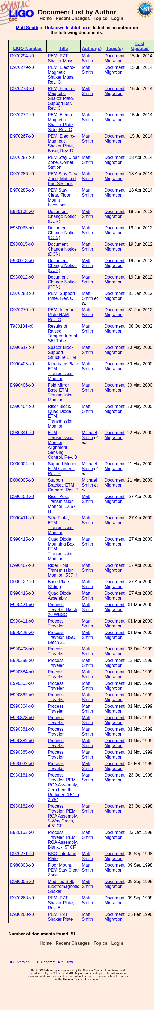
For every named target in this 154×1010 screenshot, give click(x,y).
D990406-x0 (22, 385)
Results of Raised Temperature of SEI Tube (62, 333)
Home (46, 18)
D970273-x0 (22, 88)
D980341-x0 (22, 432)
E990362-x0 (22, 694)
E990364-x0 (22, 706)
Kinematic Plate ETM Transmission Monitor (63, 371)
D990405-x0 (22, 364)
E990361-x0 (22, 729)
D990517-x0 (22, 347)
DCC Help (65, 962)
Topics (100, 18)
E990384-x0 (22, 672)
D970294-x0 (22, 56)
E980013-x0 (22, 260)
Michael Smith (89, 435)
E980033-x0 (22, 228)
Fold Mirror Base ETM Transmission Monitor (61, 392)
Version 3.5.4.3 (29, 962)
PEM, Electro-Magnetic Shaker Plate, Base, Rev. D (61, 143)
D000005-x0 (22, 480)
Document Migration (115, 58)
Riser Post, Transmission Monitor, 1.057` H (62, 504)
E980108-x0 (22, 211)
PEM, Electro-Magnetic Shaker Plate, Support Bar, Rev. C (61, 98)
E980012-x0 (22, 277)
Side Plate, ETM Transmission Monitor (61, 525)
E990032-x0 (22, 763)
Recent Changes (73, 18)
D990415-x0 (22, 539)
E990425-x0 (22, 632)
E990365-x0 (22, 752)
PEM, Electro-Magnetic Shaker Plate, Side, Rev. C (61, 122)
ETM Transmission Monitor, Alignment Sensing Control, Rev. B (62, 445)
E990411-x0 (22, 621)
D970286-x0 (22, 173)
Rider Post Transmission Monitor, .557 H (63, 570)
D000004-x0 (22, 463)
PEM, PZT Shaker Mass (60, 58)
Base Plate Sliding (58, 584)
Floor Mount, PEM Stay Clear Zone (63, 870)
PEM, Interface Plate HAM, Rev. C (62, 314)
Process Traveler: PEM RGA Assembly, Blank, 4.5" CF (63, 839)
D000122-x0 (22, 581)
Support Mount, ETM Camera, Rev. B (63, 468)
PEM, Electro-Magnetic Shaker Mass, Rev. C (61, 74)
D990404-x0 (22, 406)
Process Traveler (56, 623)
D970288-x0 (22, 293)
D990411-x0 (22, 518)
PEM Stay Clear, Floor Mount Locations (59, 197)
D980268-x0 (22, 914)
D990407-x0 (22, 565)
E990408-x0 (22, 649)
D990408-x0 (22, 496)
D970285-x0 (22, 190)
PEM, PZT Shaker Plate (60, 917)
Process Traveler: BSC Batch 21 (61, 637)
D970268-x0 (22, 898)
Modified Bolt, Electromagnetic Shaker (63, 886)
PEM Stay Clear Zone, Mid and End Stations (63, 178)
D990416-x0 (22, 593)
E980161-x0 (22, 775)
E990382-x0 (22, 740)
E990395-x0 (22, 660)
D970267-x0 (22, 136)
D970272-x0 (22, 114)
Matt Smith (27, 27)
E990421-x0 (22, 604)
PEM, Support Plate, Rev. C (61, 296)
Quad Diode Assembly (59, 595)
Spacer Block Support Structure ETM (62, 352)
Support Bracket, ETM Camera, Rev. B (63, 485)
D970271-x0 (22, 853)
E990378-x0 (22, 717)
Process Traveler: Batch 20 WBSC (62, 609)
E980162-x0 (22, 806)
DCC (12, 962)
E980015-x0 (22, 244)
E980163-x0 (22, 832)
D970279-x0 (22, 67)
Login (117, 18)
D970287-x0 (22, 157)
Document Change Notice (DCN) (62, 216)
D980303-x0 (22, 865)
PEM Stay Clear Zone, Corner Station (63, 162)
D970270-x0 (22, 309)
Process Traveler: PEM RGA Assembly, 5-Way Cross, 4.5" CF (63, 816)
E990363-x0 (22, 683)
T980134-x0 (21, 326)
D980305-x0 (22, 881)
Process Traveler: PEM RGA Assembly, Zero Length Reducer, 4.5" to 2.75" (63, 787)
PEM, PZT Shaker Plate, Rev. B (61, 903)
